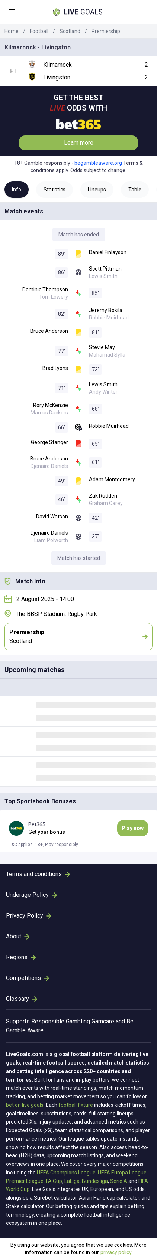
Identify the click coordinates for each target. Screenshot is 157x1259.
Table (134, 190)
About (17, 936)
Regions (21, 957)
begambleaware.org (98, 163)
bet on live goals (25, 1105)
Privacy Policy (28, 915)
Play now (133, 828)
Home (11, 31)
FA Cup (54, 1181)
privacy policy (115, 1252)
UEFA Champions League (66, 1173)
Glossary (21, 998)
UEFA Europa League (122, 1173)
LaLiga (72, 1181)
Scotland (70, 31)
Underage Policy (31, 894)
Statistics (54, 190)
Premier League (25, 1181)
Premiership (106, 31)
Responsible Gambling (60, 1021)
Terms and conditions (38, 874)
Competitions (27, 977)
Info (16, 190)
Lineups (97, 190)
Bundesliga (95, 1181)
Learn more (78, 142)
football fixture (75, 1105)
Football (39, 31)
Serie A (118, 1181)
